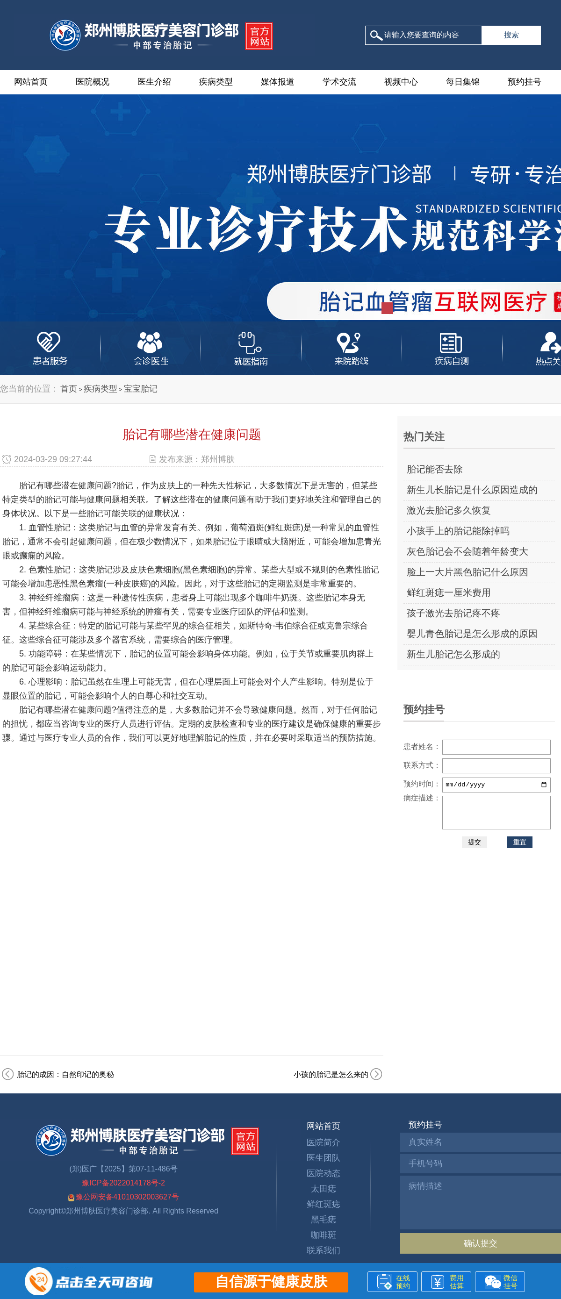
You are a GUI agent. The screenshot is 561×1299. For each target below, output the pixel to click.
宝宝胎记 (141, 388)
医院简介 (323, 1142)
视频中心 (401, 81)
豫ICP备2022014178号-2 (123, 1183)
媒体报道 (278, 81)
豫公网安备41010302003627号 (123, 1197)
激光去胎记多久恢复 (449, 510)
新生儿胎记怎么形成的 (453, 654)
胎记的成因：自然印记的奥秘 (65, 1074)
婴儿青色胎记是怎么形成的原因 (472, 633)
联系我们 (323, 1250)
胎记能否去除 (435, 469)
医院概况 (92, 81)
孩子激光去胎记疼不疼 (453, 613)
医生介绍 (154, 81)
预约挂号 (524, 81)
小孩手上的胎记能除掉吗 (458, 531)
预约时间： (422, 784)
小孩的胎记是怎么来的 (331, 1074)
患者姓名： (422, 746)
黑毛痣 (323, 1219)
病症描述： (422, 798)
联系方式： (422, 765)
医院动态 (323, 1173)
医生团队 (323, 1158)
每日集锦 (463, 81)
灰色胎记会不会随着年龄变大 (467, 551)
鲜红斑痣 (323, 1204)
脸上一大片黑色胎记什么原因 (467, 572)
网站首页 (31, 81)
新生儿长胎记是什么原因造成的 (472, 490)
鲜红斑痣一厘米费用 (449, 592)
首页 (68, 388)
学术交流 (339, 81)
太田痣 (323, 1188)
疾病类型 (216, 81)
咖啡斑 (323, 1235)
